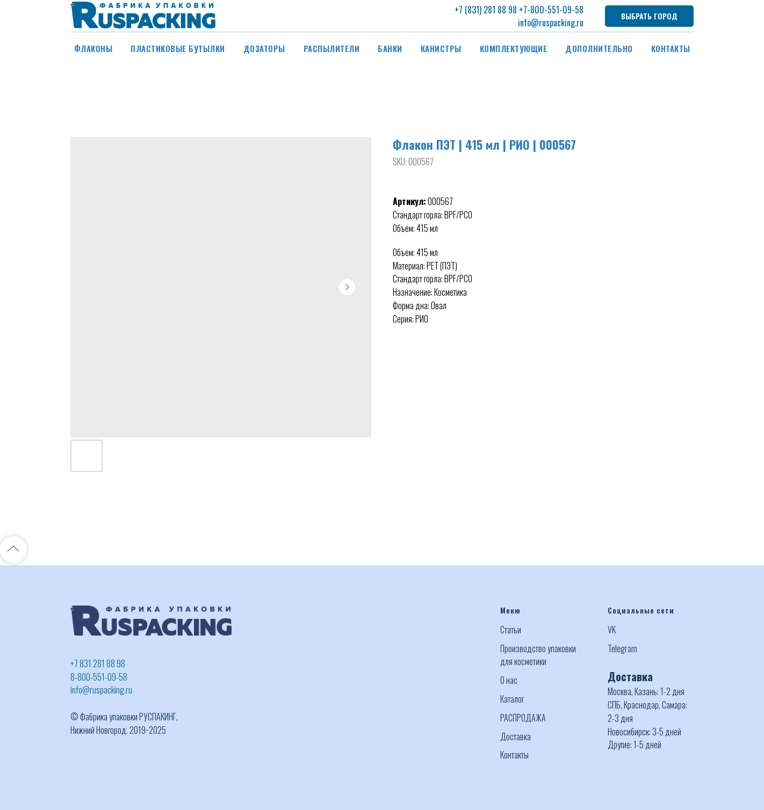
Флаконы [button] (93, 48)
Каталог (512, 698)
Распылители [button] (332, 48)
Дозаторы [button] (264, 48)
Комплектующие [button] (513, 48)
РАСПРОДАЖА (523, 717)
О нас (508, 680)
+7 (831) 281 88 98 (486, 9)
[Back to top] (13, 549)
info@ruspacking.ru (550, 22)
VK (612, 629)
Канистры (441, 48)
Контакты (670, 48)
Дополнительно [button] (599, 48)
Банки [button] (390, 48)
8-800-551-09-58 (98, 676)
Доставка (515, 736)
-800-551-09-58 (555, 9)
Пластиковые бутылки (178, 48)
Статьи (510, 629)
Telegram (622, 648)
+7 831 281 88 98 (97, 663)
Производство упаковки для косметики (538, 655)
